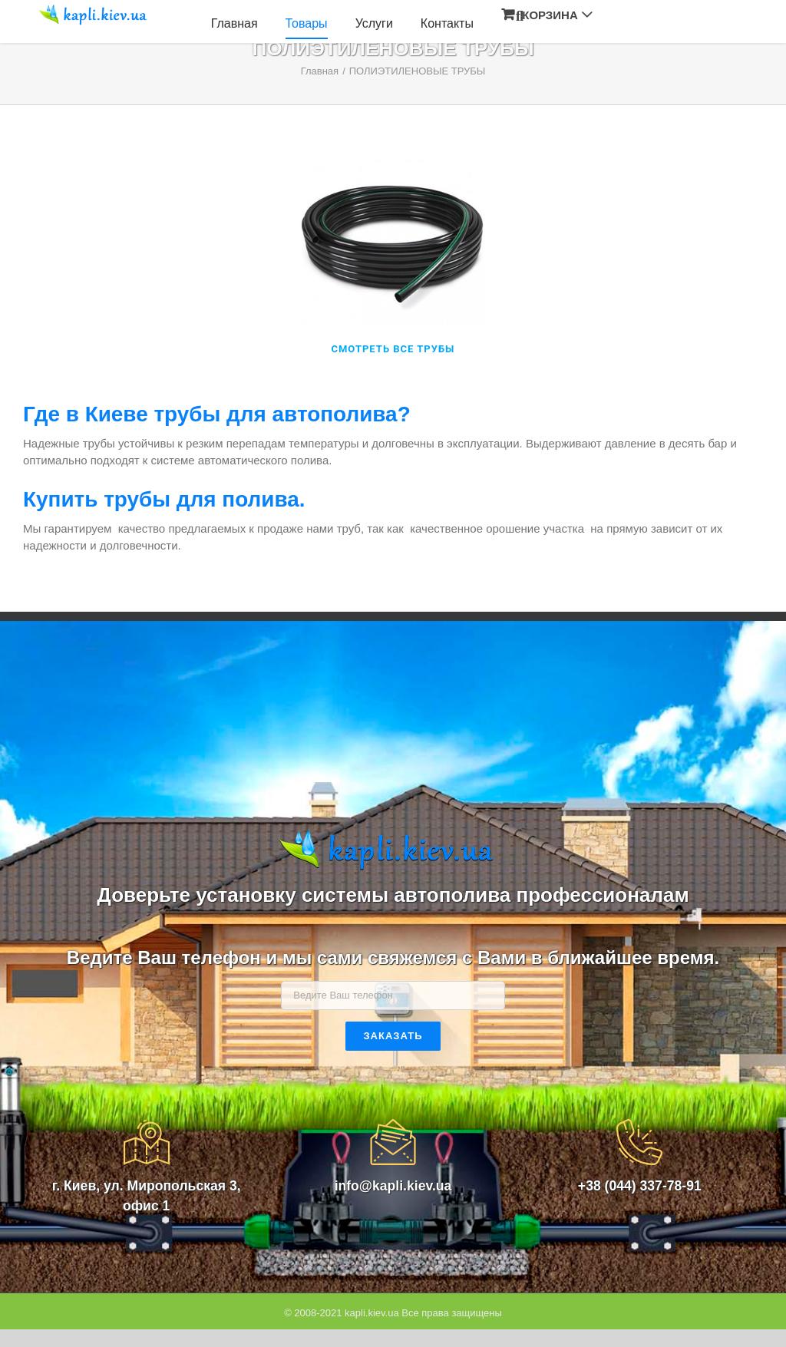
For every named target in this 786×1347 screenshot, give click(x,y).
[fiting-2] (393, 163)
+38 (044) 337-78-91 (640, 1185)
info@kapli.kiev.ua (393, 1185)
